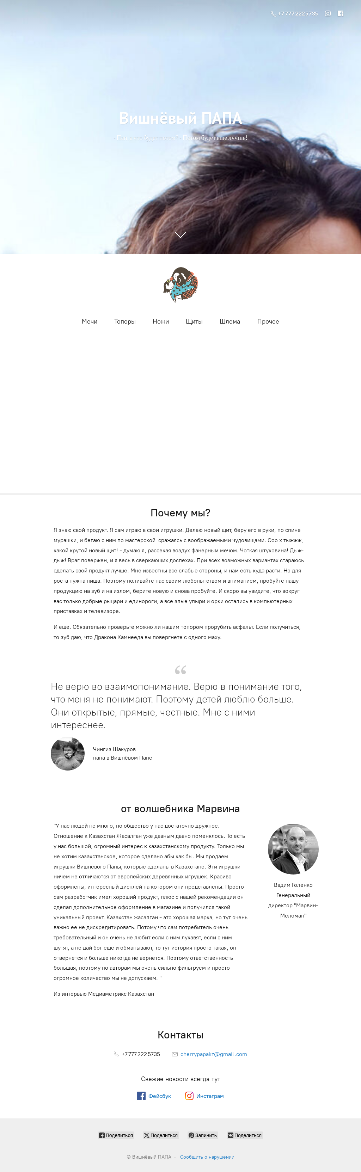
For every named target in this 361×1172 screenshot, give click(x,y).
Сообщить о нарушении (207, 1157)
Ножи (161, 321)
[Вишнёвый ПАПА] (180, 285)
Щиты (194, 321)
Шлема (230, 321)
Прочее (268, 321)
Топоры (125, 321)
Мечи (89, 321)
